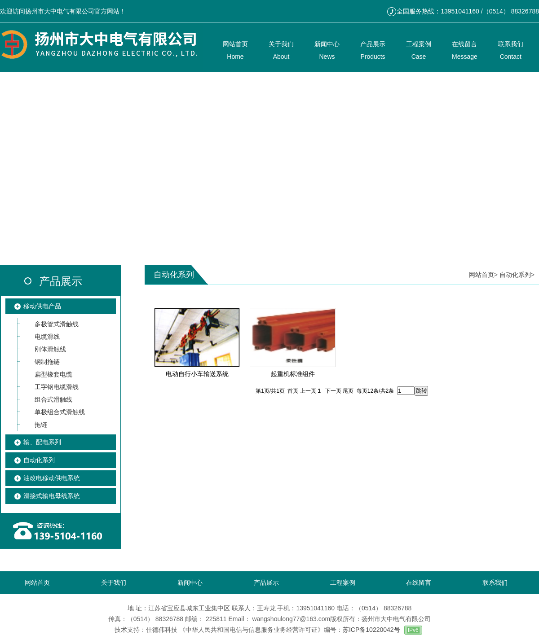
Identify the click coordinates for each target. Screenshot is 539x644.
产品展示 (60, 281)
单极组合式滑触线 (60, 412)
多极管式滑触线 (57, 324)
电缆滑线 (47, 336)
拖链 (41, 424)
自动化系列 (39, 460)
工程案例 (342, 582)
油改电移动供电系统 (51, 478)
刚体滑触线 (50, 349)
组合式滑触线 (53, 399)
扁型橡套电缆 (53, 374)
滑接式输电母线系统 (51, 495)
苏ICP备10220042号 (371, 629)
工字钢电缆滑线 (57, 386)
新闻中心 (190, 582)
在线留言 (418, 582)
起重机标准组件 (293, 373)
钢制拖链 (47, 361)
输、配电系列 (42, 442)
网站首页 (481, 274)
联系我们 (495, 582)
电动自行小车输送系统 (197, 373)
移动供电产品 (42, 306)
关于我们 (113, 582)
